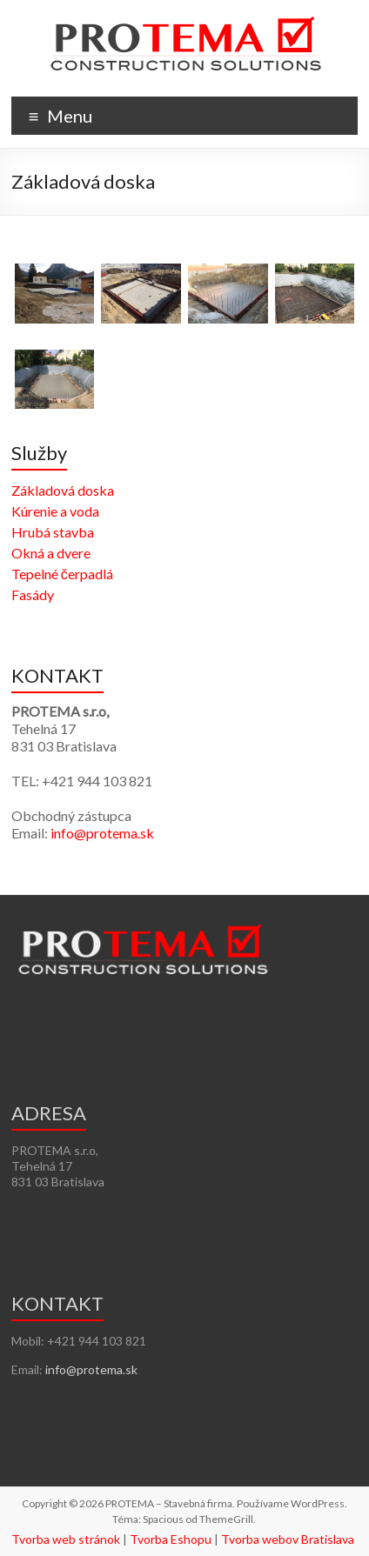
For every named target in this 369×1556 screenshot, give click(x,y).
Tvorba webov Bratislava (287, 1539)
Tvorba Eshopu (170, 1539)
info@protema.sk (102, 833)
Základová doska (62, 490)
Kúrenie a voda (55, 511)
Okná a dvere (51, 552)
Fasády (32, 594)
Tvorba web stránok (65, 1539)
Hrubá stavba (52, 532)
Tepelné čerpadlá (62, 573)
